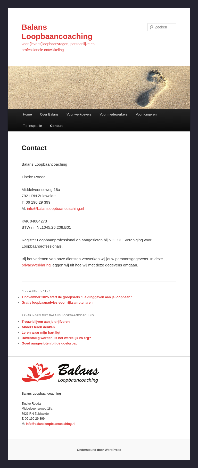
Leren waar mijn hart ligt (41, 332)
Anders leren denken (38, 327)
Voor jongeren (146, 114)
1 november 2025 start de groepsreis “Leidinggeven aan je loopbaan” (77, 297)
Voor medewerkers (114, 114)
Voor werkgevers (79, 114)
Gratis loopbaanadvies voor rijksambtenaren (57, 302)
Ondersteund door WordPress (99, 450)
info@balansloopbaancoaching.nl (55, 208)
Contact (56, 126)
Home (27, 114)
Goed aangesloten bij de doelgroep (50, 343)
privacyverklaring (36, 265)
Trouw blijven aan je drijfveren (46, 322)
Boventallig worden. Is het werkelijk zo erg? (56, 338)
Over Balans (49, 114)
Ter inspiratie (32, 126)
